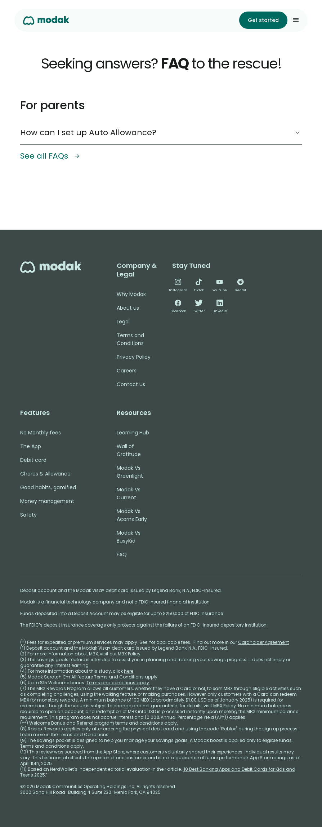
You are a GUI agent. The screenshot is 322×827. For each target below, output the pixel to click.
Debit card (33, 460)
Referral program (95, 723)
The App (30, 446)
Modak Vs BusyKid (128, 536)
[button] (296, 20)
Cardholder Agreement (263, 642)
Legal (123, 321)
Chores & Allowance (45, 473)
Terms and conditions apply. (118, 683)
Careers (127, 370)
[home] (46, 20)
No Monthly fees (40, 432)
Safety (28, 514)
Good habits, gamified (48, 487)
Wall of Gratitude (129, 450)
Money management (47, 501)
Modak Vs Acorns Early (132, 515)
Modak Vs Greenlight (130, 471)
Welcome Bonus (47, 723)
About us (128, 307)
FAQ (122, 554)
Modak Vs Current (128, 493)
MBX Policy (129, 654)
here (128, 671)
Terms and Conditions (130, 339)
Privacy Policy (134, 357)
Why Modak (131, 294)
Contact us (131, 384)
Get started (263, 20)
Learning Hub (133, 432)
